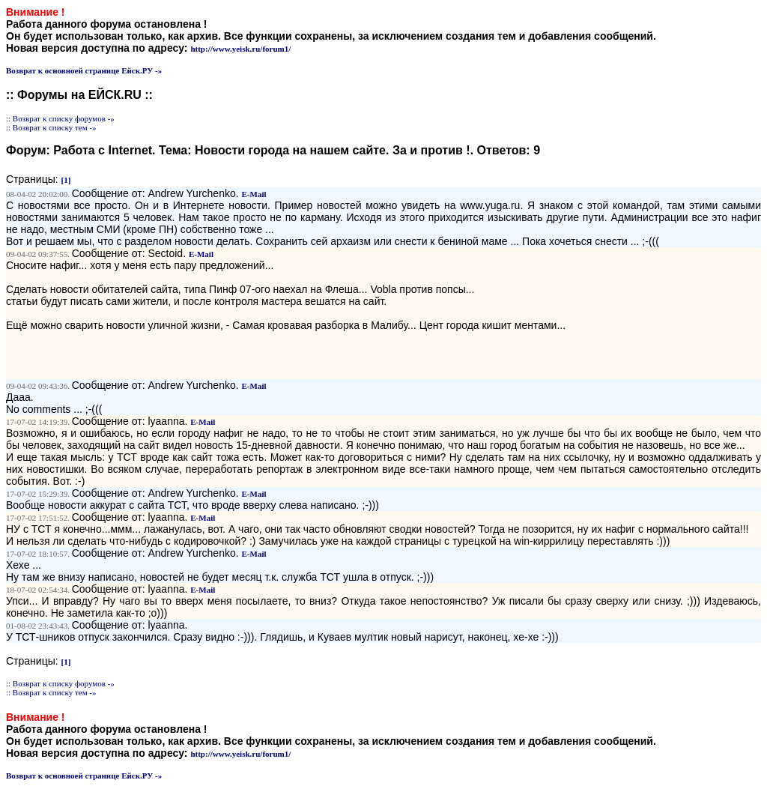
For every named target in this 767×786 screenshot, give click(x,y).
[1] (66, 179)
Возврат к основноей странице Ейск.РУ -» (84, 70)
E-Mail (254, 194)
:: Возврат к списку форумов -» (60, 118)
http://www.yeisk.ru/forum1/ (240, 48)
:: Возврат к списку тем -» (51, 127)
